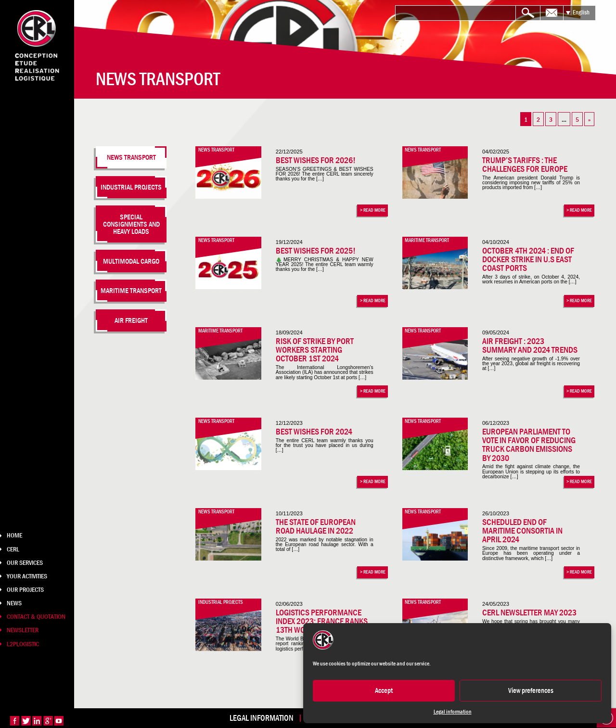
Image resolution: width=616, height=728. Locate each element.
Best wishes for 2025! (316, 250)
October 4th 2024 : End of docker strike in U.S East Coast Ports (528, 259)
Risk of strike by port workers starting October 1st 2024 (315, 350)
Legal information (453, 711)
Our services (25, 562)
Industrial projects (131, 187)
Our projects (25, 589)
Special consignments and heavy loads (131, 224)
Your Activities (27, 576)
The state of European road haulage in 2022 (316, 526)
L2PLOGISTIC (23, 644)
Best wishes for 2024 (314, 431)
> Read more (372, 210)
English (581, 12)
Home (14, 535)
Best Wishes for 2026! (316, 160)
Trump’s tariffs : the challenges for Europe (524, 164)
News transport (131, 157)
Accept (384, 690)
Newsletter (22, 630)
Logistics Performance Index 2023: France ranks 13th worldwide (322, 621)
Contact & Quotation (36, 616)
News (14, 603)
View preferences (530, 690)
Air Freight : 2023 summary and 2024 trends (530, 345)
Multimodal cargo (131, 261)
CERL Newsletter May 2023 (529, 612)
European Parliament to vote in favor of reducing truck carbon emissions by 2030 (529, 444)
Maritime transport (131, 290)
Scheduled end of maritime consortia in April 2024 (522, 531)
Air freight (131, 320)
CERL (13, 549)
